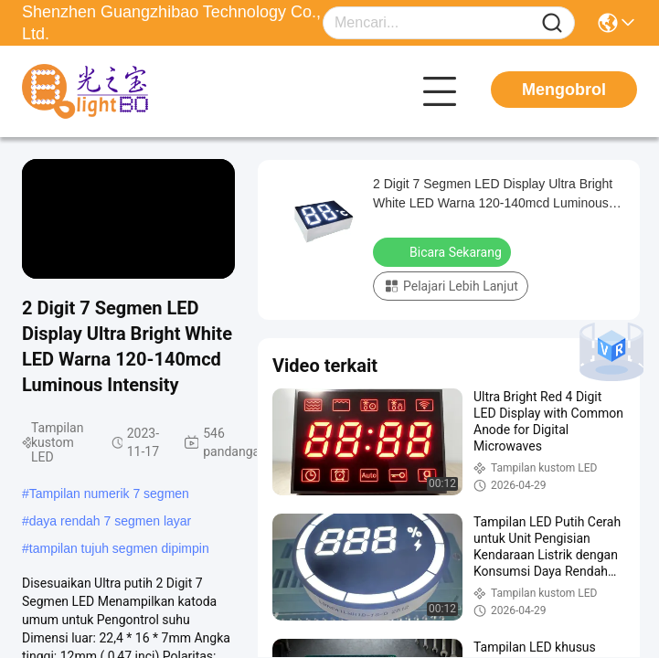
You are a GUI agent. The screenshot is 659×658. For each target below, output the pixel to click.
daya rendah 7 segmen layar (110, 521)
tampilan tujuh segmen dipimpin (119, 548)
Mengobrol (564, 89)
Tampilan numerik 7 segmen (109, 493)
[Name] (552, 23)
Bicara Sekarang (444, 251)
